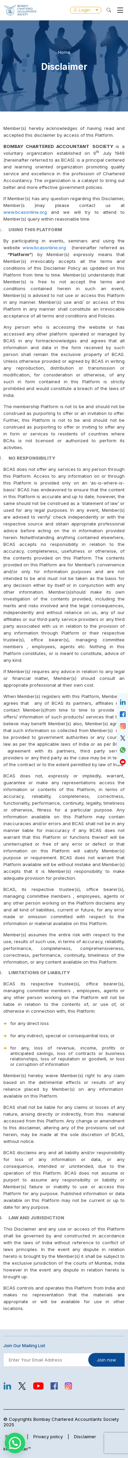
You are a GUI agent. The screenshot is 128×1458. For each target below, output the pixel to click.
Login (85, 10)
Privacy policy (48, 1436)
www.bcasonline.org (25, 212)
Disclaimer (85, 1436)
